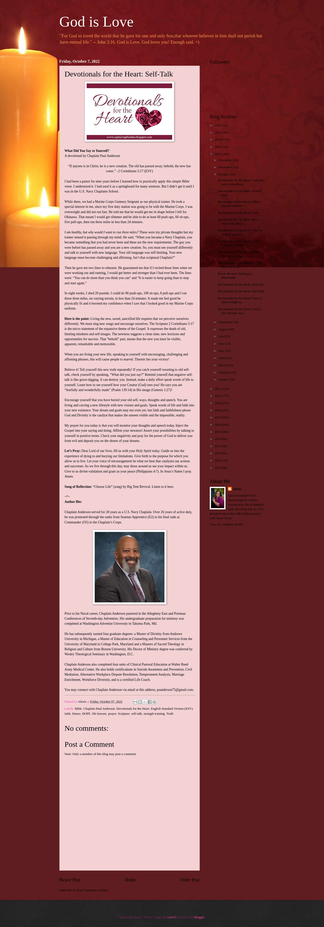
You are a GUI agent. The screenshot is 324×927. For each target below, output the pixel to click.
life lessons (99, 713)
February (225, 372)
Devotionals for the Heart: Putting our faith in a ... (240, 264)
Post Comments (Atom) (92, 890)
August (224, 329)
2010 (218, 468)
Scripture (124, 713)
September (226, 322)
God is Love (96, 21)
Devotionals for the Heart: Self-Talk (241, 291)
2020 (218, 396)
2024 (218, 139)
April (222, 358)
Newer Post (69, 879)
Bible (78, 708)
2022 (218, 154)
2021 (218, 389)
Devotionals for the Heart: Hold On (241, 284)
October (224, 174)
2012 (218, 453)
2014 (218, 439)
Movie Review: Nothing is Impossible (235, 275)
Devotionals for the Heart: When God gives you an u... (239, 253)
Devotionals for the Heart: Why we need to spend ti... (240, 232)
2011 (218, 460)
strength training (154, 713)
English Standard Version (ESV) (172, 708)
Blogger (199, 917)
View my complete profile (227, 524)
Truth (169, 713)
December (226, 160)
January (224, 379)
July (222, 336)
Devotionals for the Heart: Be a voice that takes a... (238, 221)
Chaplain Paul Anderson (99, 708)
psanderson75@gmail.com (175, 690)
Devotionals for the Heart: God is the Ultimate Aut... (239, 311)
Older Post (190, 879)
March (223, 365)
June (222, 343)
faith (68, 713)
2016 (218, 424)
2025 (218, 132)
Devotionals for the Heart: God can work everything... (240, 182)
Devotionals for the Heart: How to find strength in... (240, 300)
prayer (112, 713)
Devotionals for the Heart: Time (238, 213)
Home (130, 879)
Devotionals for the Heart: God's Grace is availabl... (239, 243)
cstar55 (171, 917)
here (170, 487)
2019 (218, 403)
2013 (218, 446)
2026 (218, 125)
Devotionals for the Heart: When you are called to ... (239, 203)
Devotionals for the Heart (133, 708)
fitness (76, 713)
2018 (218, 410)
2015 (218, 432)
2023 (218, 147)
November (226, 167)
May (222, 351)
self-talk (136, 713)
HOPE (86, 713)
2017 (218, 417)
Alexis (237, 489)
